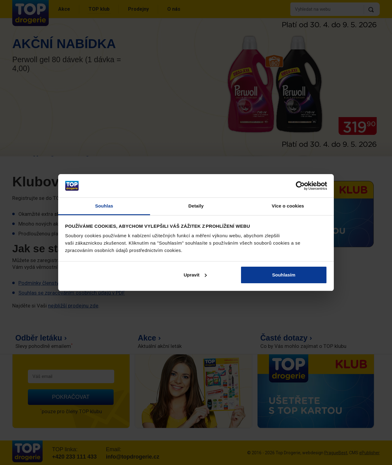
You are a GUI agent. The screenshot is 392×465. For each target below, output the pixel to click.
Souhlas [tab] (104, 205)
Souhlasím (284, 274)
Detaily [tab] (196, 205)
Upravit (195, 274)
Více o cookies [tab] (288, 205)
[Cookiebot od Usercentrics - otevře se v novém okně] (300, 185)
